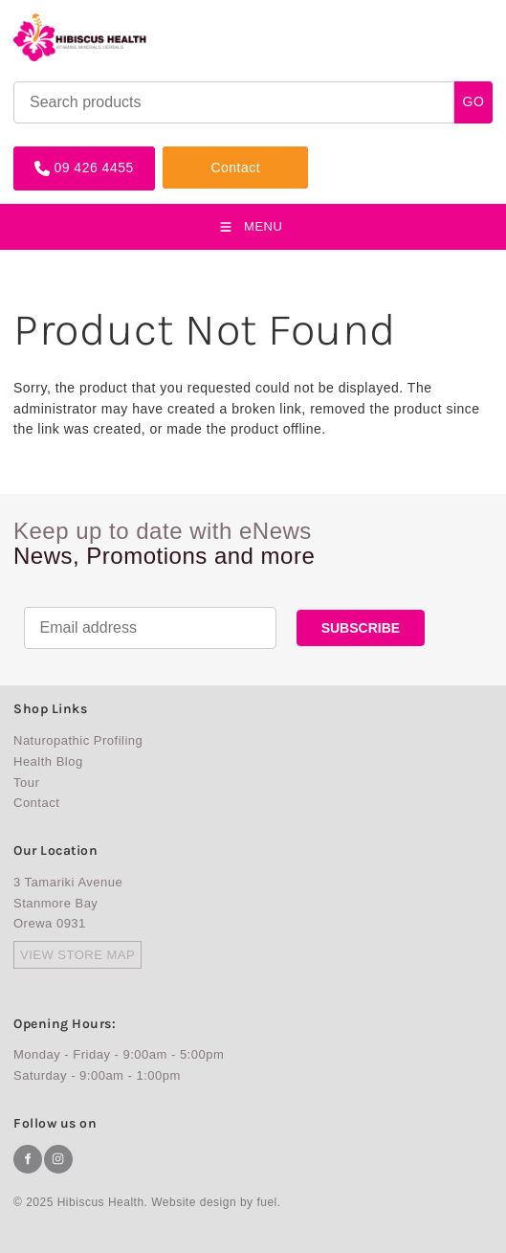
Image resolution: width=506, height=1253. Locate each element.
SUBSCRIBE (360, 628)
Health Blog (48, 761)
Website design (193, 1202)
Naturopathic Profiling (78, 740)
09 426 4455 (53, 153)
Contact (187, 153)
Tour (26, 782)
